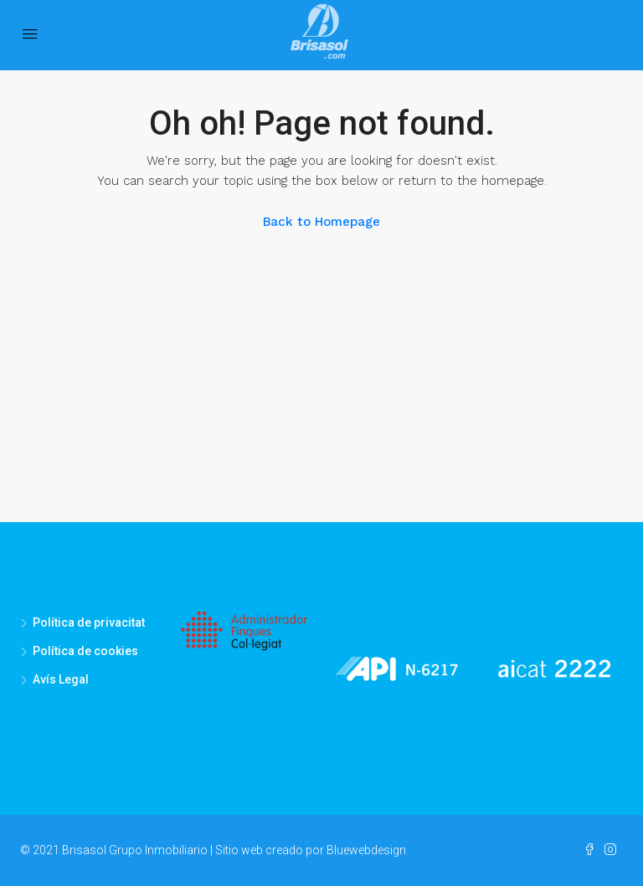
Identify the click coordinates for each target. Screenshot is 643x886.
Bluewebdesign (366, 850)
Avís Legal (61, 679)
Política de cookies (85, 651)
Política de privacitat (89, 622)
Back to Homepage (321, 221)
